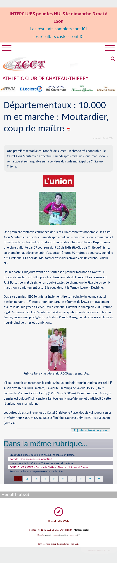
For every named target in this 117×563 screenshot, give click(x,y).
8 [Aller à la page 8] (81, 479)
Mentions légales (81, 531)
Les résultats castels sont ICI (59, 36)
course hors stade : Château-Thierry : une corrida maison (41, 464)
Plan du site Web (58, 522)
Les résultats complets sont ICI (58, 29)
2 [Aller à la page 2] (26, 479)
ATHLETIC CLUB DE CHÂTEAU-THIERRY (48, 79)
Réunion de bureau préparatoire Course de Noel (36, 472)
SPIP (79, 536)
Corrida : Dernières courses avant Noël (31, 460)
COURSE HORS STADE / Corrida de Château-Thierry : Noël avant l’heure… (50, 468)
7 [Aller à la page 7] (72, 479)
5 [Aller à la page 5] (54, 479)
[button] (113, 60)
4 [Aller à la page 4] (44, 479)
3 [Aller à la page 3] (35, 479)
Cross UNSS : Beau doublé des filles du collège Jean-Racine (42, 455)
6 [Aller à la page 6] (63, 479)
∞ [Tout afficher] (99, 479)
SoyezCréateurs (64, 536)
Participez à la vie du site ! (98, 551)
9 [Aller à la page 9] (90, 479)
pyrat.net (48, 536)
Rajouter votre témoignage (89, 431)
